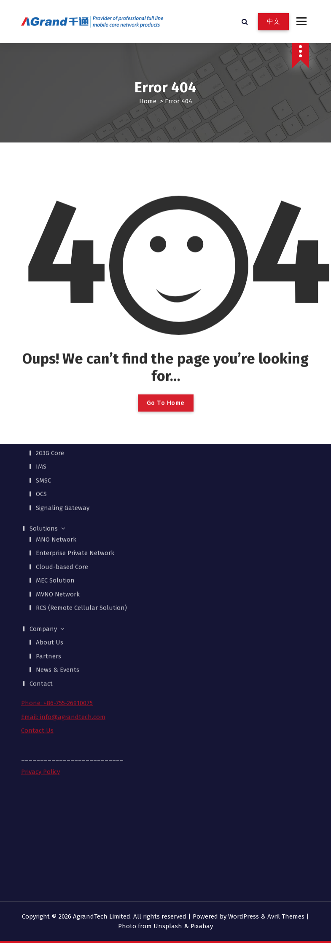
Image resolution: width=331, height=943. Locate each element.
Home (147, 101)
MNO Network (56, 439)
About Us (49, 542)
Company (43, 528)
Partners (48, 555)
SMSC (43, 380)
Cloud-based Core (62, 466)
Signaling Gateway (62, 407)
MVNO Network (58, 493)
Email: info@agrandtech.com (63, 616)
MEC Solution (55, 480)
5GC (41, 311)
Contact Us (37, 630)
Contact (41, 583)
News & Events (57, 569)
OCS (41, 394)
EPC (41, 339)
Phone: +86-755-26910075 (57, 603)
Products (43, 300)
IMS (41, 366)
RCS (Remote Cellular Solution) (81, 507)
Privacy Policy (40, 671)
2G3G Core (50, 352)
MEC (42, 325)
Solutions (44, 428)
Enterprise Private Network (75, 453)
